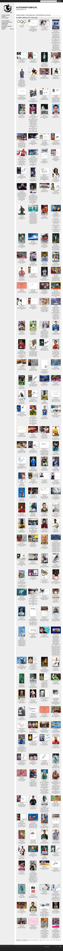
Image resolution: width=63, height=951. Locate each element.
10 (54, 940)
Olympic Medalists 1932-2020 (43, 15)
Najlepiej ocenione (7, 26)
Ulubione (4, 27)
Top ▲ (60, 946)
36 (58, 940)
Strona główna (6, 15)
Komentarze (5, 23)
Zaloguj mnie (5, 17)
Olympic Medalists (30, 15)
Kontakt (4, 16)
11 (56, 940)
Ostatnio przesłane (7, 22)
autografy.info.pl (26, 7)
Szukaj (3, 29)
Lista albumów (5, 20)
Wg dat (12, 29)
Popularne (4, 24)
